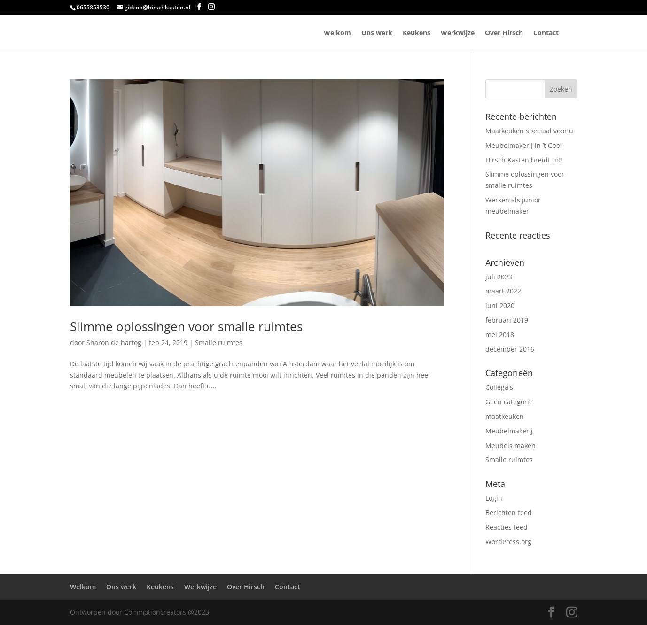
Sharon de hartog (113, 342)
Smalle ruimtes (218, 342)
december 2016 (509, 349)
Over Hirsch (504, 33)
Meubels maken (510, 445)
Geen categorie (509, 401)
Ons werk (376, 33)
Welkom (337, 33)
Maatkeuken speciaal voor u (529, 130)
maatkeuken (504, 416)
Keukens (416, 33)
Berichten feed (508, 512)
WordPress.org (508, 541)
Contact (546, 33)
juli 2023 (498, 276)
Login (493, 498)
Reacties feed (506, 527)
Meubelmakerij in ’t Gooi (523, 145)
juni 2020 (499, 305)
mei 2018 (499, 334)
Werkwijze (458, 33)
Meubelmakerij (509, 430)
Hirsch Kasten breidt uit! (523, 159)
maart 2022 (503, 290)
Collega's (499, 387)
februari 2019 (506, 320)
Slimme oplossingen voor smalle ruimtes (186, 326)
